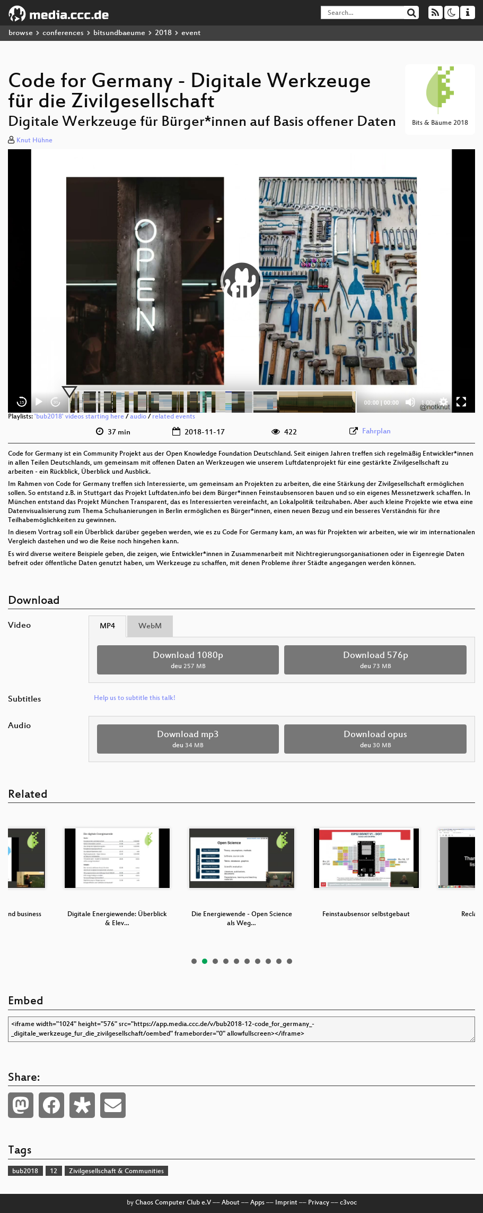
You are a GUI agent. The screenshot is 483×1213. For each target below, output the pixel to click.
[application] (241, 281)
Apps (257, 1203)
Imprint (286, 1203)
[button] (241, 280)
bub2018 (25, 1171)
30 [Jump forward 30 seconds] (56, 402)
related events (173, 417)
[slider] (212, 402)
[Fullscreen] (461, 402)
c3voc (348, 1203)
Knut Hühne (34, 140)
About (231, 1203)
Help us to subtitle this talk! (134, 698)
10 (289, 961)
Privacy (318, 1203)
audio (138, 417)
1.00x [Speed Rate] (428, 402)
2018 (163, 33)
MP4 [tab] (107, 626)
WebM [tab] (150, 626)
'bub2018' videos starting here (79, 417)
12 (53, 1171)
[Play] (38, 402)
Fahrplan (376, 431)
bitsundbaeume (119, 33)
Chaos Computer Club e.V (173, 1203)
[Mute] (410, 402)
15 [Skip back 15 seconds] (22, 402)
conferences (63, 33)
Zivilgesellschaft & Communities (116, 1171)
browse (20, 33)
